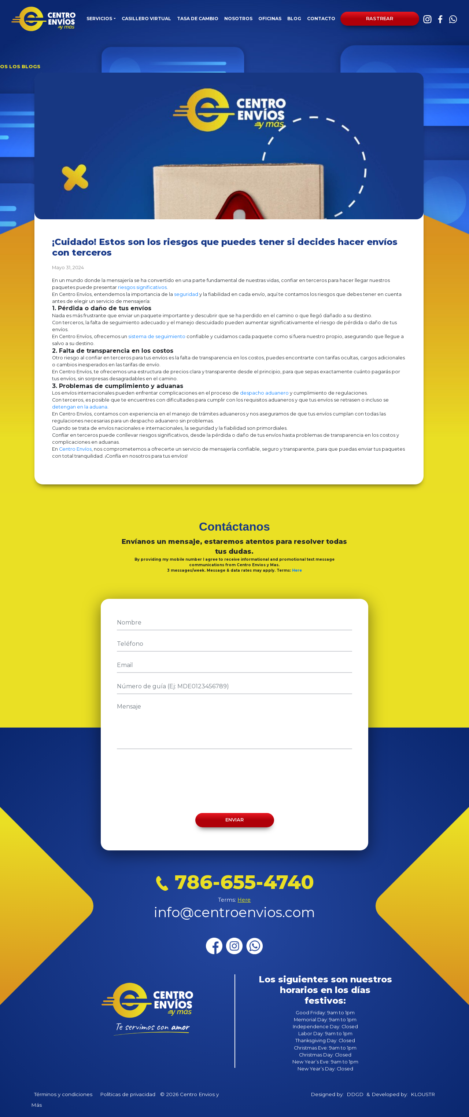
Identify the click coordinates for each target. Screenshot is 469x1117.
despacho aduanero (264, 393)
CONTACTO (321, 18)
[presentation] (234, 781)
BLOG (294, 18)
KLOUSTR (423, 1094)
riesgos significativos (142, 287)
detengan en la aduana (79, 407)
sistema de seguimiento (156, 336)
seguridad (186, 294)
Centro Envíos (75, 449)
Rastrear (379, 18)
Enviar (234, 820)
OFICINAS (269, 18)
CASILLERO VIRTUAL (146, 18)
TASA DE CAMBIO (197, 18)
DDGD (355, 1094)
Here (297, 570)
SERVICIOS (99, 18)
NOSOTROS (238, 18)
